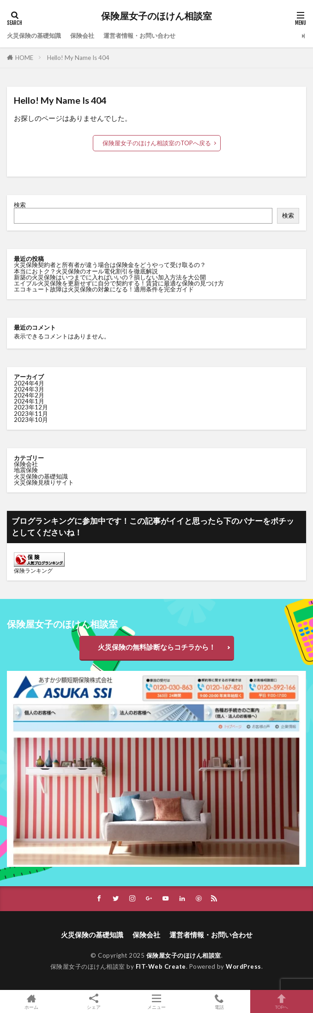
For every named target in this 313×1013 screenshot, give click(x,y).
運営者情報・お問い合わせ (139, 35)
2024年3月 (29, 389)
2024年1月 (29, 401)
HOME (24, 57)
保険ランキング (33, 570)
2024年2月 (29, 395)
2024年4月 (29, 383)
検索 (20, 204)
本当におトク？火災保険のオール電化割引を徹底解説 (86, 271)
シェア (94, 1002)
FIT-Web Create (161, 966)
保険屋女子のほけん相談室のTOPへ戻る (156, 143)
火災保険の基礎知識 (34, 35)
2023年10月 (31, 419)
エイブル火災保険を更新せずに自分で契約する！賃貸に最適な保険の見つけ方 (119, 283)
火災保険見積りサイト (44, 482)
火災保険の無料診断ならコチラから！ (157, 647)
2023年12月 (31, 407)
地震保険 (26, 470)
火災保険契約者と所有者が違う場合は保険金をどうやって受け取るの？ (110, 264)
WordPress (243, 966)
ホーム (31, 1001)
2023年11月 (31, 413)
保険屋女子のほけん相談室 (156, 16)
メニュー (156, 1001)
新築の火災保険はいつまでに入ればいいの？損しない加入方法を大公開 (110, 277)
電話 (219, 1001)
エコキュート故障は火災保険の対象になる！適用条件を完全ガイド (104, 289)
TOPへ (281, 1001)
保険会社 (82, 35)
